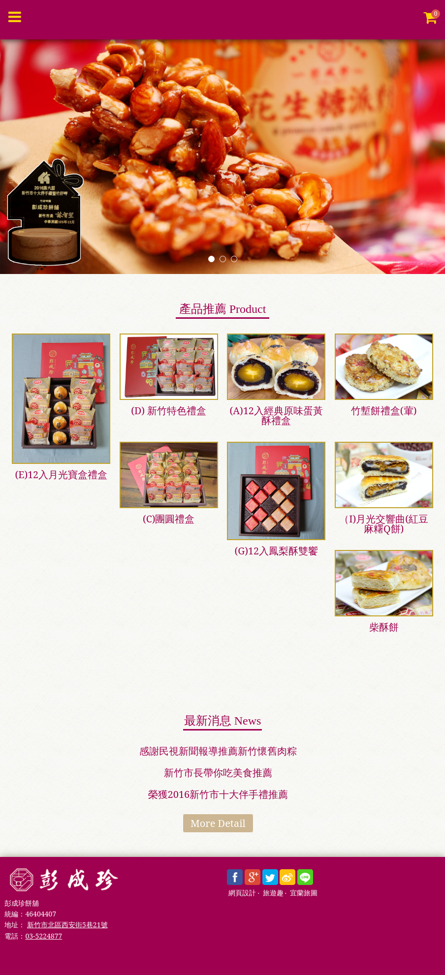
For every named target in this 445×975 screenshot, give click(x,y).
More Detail (218, 823)
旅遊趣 (273, 893)
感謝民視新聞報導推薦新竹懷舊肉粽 (218, 751)
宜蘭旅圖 (304, 893)
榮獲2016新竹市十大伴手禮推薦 (218, 794)
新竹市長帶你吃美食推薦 (218, 772)
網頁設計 (242, 893)
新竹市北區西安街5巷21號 (67, 924)
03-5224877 (43, 936)
